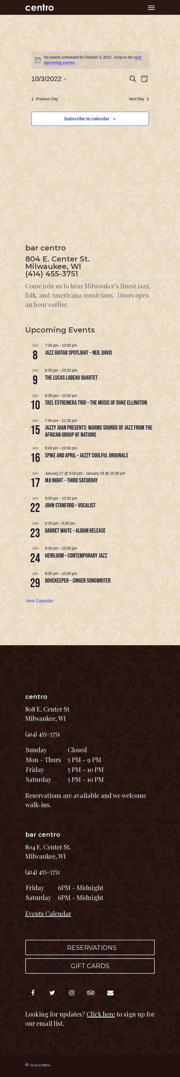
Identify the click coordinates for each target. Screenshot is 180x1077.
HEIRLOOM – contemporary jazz (76, 555)
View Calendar (39, 600)
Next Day (139, 99)
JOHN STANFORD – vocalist (70, 505)
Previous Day (44, 99)
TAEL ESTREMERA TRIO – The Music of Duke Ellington (96, 402)
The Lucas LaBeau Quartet (71, 378)
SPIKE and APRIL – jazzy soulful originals (86, 455)
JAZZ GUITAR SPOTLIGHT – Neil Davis (78, 353)
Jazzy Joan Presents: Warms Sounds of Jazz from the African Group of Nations (98, 431)
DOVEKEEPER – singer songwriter (78, 580)
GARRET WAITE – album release (75, 530)
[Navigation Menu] (151, 7)
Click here (101, 1014)
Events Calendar (48, 913)
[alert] (90, 60)
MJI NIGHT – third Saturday (71, 480)
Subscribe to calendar (86, 118)
